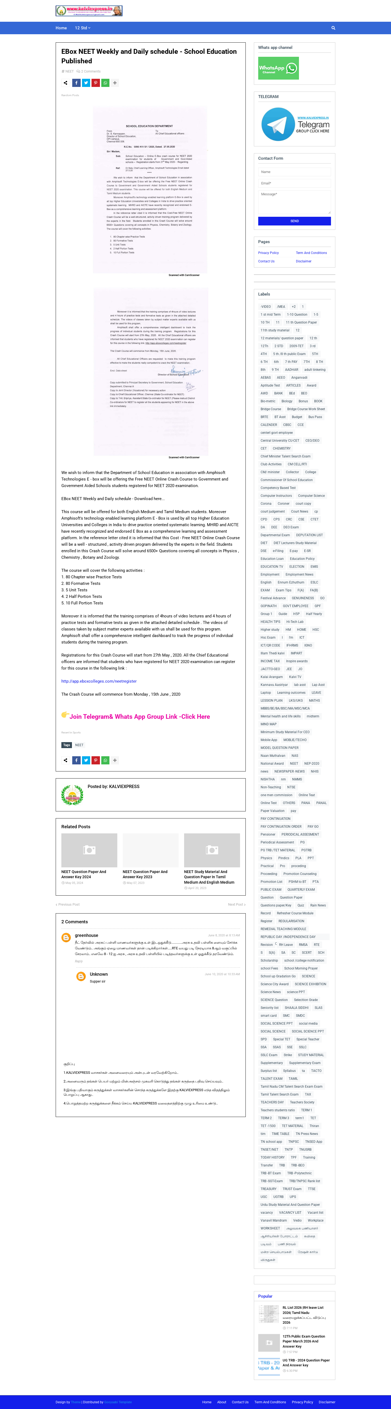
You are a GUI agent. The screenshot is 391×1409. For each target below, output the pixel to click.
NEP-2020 (311, 763)
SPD (264, 1039)
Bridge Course (271, 409)
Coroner (283, 504)
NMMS (297, 779)
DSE (264, 551)
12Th (264, 346)
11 (278, 322)
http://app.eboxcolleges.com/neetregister (99, 681)
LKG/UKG (296, 700)
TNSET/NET (269, 1149)
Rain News (318, 905)
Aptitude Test (270, 385)
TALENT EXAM (271, 1079)
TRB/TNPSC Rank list (304, 1181)
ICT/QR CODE (270, 645)
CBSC (287, 425)
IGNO (308, 645)
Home (207, 1402)
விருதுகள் (268, 1260)
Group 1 (266, 614)
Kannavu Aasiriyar (274, 685)
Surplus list (269, 1071)
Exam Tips (283, 590)
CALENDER (269, 425)
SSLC (303, 1047)
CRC (289, 519)
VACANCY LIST (290, 1213)
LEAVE (316, 693)
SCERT (307, 953)
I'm (291, 637)
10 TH (265, 322)
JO (300, 669)
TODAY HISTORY (273, 1157)
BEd (292, 393)
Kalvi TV (295, 677)
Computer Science (311, 496)
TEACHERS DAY (272, 1102)
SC (294, 953)
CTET (315, 519)
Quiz (301, 905)
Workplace (315, 1220)
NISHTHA (268, 779)
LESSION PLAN (272, 700)
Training (309, 1157)
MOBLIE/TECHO (295, 740)
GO (322, 598)
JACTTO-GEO (270, 669)
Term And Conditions (311, 253)
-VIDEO (266, 307)
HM (288, 630)
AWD (264, 393)
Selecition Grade (306, 1000)
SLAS (318, 1008)
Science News (271, 992)
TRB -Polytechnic (299, 1173)
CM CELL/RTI (297, 464)
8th (263, 370)
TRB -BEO (297, 1165)
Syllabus (289, 1071)
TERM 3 (283, 1118)
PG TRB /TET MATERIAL (278, 850)
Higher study (270, 630)
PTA (316, 882)
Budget (297, 417)
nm (283, 779)
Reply (79, 960)
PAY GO (313, 827)
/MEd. (281, 307)
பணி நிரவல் (287, 1244)
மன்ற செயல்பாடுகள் (276, 1252)
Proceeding (269, 874)
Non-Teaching (271, 787)
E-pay (294, 551)
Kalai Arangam (272, 677)
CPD (264, 519)
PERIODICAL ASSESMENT (300, 834)
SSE (290, 1047)
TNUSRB (305, 1149)
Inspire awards (297, 661)
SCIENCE (308, 976)
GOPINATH (269, 606)
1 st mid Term (271, 314)
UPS (293, 1197)
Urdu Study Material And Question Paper (290, 1205)
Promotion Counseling (300, 874)
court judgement (273, 511)
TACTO (316, 1071)
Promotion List (271, 882)
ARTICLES (293, 385)
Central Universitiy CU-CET (280, 441)
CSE (301, 519)
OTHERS (289, 803)
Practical (267, 866)
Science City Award (275, 984)
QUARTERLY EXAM (301, 890)
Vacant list (315, 1213)
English (266, 582)
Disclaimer (303, 261)
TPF (294, 1157)
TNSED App (313, 1142)
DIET (264, 543)
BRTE (264, 417)
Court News (299, 511)
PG (302, 842)
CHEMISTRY (282, 448)
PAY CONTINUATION (276, 819)
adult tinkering (315, 370)
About (221, 1402)
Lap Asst (318, 685)
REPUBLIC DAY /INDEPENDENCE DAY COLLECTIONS (288, 937)
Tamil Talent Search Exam (280, 1094)
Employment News (299, 574)
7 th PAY (291, 362)
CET (264, 448)
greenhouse (86, 934)
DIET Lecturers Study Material (295, 543)
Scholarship (269, 960)
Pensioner (268, 834)
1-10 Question (297, 314)
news (264, 771)
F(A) (301, 590)
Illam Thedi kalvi (273, 653)
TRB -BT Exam (271, 1173)
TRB (282, 1165)
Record (266, 913)
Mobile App (269, 740)
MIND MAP (269, 724)
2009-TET (296, 346)
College (310, 472)
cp (316, 511)
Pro (282, 866)
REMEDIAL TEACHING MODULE (283, 929)
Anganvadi (299, 377)
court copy (303, 504)
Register (266, 921)
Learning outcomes (291, 693)
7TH (307, 362)
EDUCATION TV (272, 567)
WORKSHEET (270, 1228)
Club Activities (271, 464)
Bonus (303, 401)
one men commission (276, 795)
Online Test (269, 803)
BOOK (318, 401)
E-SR (307, 551)
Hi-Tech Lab (295, 622)
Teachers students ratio (278, 1110)
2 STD (279, 346)
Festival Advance (273, 598)
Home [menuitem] (61, 28)
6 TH (264, 362)
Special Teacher (308, 1039)
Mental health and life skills (281, 716)
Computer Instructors (276, 496)
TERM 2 (266, 1118)
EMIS (314, 567)
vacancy (267, 1213)
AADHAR (291, 370)
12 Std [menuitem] (81, 28)
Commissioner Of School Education (287, 480)
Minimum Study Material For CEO (285, 732)
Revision (267, 945)
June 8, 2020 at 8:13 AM (224, 934)
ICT (301, 637)
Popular (265, 1296)
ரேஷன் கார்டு (308, 1252)
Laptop (266, 693)
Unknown (99, 972)
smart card (269, 1016)
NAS (295, 756)
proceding (298, 866)
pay (293, 811)
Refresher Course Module (295, 913)
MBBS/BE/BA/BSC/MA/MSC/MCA (285, 708)
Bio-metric (268, 401)
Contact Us (266, 261)
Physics (266, 858)
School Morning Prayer (301, 968)
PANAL (321, 803)
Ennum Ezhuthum (291, 582)
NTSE (291, 787)
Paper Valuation (273, 811)
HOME (301, 630)
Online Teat (307, 795)
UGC (264, 1197)
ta (303, 1071)
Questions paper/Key (276, 905)
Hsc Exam (268, 637)
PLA (298, 858)
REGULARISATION (291, 921)
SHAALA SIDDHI (296, 1008)
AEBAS (266, 377)
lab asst (300, 685)
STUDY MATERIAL (311, 1055)
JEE (289, 669)
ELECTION (296, 567)
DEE (274, 527)
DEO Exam (291, 527)
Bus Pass (315, 417)
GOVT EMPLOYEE (295, 606)
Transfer (267, 1165)
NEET (69, 71)
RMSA (303, 945)
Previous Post (69, 903)
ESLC (314, 582)
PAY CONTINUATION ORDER (281, 827)
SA (283, 953)
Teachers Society (302, 1102)
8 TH (319, 362)
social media (308, 1023)
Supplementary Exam (305, 1063)
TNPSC (293, 1142)
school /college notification (304, 960)
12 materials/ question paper (282, 338)
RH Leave (286, 945)
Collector (292, 472)
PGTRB (306, 850)
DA (263, 527)
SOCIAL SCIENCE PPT (277, 1023)
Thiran (314, 1126)
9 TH (275, 370)
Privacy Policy (268, 253)
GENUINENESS (303, 598)
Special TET (281, 1039)
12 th (313, 338)
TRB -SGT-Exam (272, 1181)
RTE (317, 945)
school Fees (269, 968)
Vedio (297, 1220)
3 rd (313, 346)
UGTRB (278, 1197)
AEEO (281, 377)
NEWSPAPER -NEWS (290, 771)
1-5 (316, 314)
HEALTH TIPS (270, 622)
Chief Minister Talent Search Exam (286, 456)
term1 (299, 1118)
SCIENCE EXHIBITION (310, 984)
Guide (283, 614)
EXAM (265, 590)
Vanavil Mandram (274, 1220)
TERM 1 (306, 1110)
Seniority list (270, 1008)
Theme (76, 1402)
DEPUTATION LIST (309, 535)
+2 (294, 307)
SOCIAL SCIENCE (273, 1031)
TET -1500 (268, 1126)
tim (263, 1134)
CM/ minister (270, 472)
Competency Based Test (278, 488)
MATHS (314, 700)
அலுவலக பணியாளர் (302, 1228)
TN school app (271, 1142)
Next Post (235, 903)
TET (313, 1118)
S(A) (272, 953)
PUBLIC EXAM (271, 890)
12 (297, 330)
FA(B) (314, 590)
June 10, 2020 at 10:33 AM (222, 973)
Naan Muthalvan (273, 756)
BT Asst (280, 417)
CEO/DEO (312, 441)
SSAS (277, 1047)
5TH (315, 354)
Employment (270, 574)
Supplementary (272, 1063)
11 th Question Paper (301, 322)
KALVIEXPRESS (124, 785)
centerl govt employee (277, 433)
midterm (313, 716)
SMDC (300, 1016)
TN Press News (307, 1134)
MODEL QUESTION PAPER (279, 748)
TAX (308, 1094)
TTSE (312, 1189)
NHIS (315, 771)
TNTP (289, 1149)
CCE (301, 425)
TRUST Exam (292, 1189)
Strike (288, 1055)
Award (311, 385)
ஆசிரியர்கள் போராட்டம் (279, 1236)
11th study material (275, 330)
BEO (304, 393)
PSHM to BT (297, 882)
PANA (305, 803)
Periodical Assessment (277, 842)
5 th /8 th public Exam (289, 354)
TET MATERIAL (292, 1126)
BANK (278, 393)
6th (276, 362)
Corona (266, 504)
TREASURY (268, 1189)
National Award (272, 763)
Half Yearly (314, 614)
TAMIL (293, 1079)
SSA (264, 1047)
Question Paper (291, 897)
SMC (286, 1016)
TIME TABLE (280, 1134)
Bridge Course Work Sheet (306, 409)
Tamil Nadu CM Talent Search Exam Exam (292, 1086)
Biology (287, 401)
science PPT (296, 992)
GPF (318, 606)
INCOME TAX (270, 661)
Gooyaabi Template (118, 1402)
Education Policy (302, 559)
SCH (321, 953)
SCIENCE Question (274, 1000)
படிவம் (266, 1244)
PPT (311, 858)
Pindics (283, 858)
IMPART (296, 653)
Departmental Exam (275, 535)
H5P (296, 614)
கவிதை (309, 1236)
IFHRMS (292, 645)
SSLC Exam (269, 1055)
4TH (264, 354)
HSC (316, 630)
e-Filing (278, 551)
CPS (276, 519)
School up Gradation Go (278, 976)
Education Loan (272, 559)
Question (267, 897)
